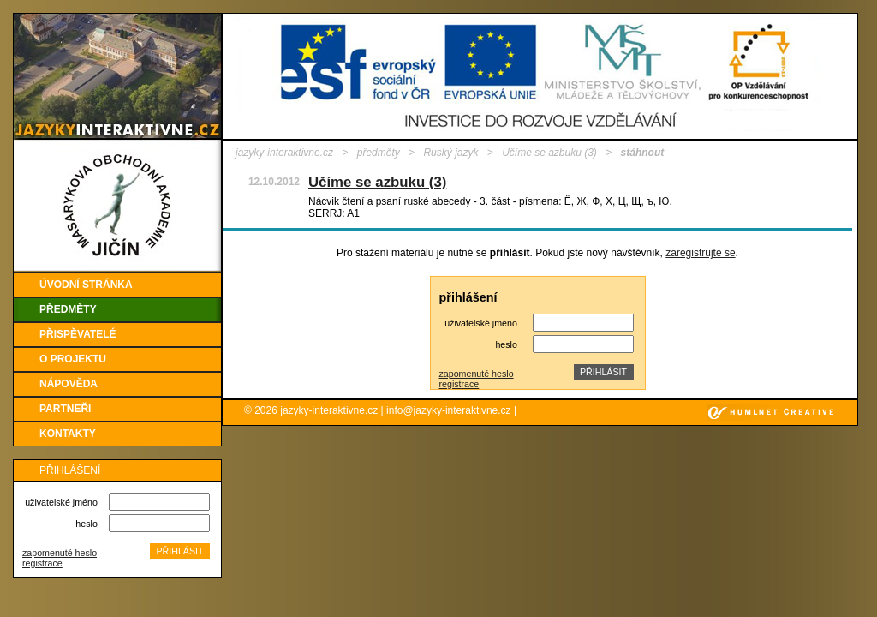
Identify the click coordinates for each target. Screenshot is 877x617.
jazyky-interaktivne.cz (284, 153)
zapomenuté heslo (59, 553)
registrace (42, 563)
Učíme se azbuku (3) (549, 153)
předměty (378, 153)
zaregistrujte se (700, 253)
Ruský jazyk (450, 153)
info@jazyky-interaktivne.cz (448, 410)
